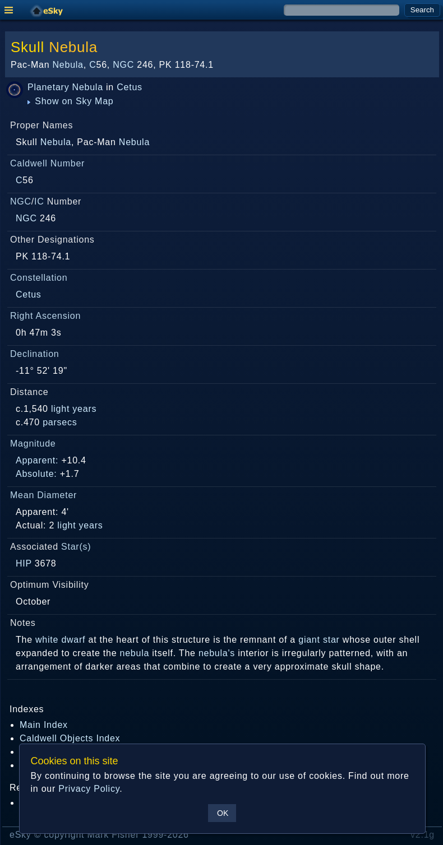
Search (422, 10)
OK (222, 813)
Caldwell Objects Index (70, 738)
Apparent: (37, 460)
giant (309, 639)
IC (39, 201)
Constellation (38, 277)
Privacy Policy (88, 788)
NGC (123, 64)
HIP (24, 563)
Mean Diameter (43, 495)
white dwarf (60, 639)
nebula (135, 653)
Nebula (73, 47)
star (331, 639)
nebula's (217, 653)
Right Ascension (45, 316)
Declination (34, 354)
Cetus (129, 87)
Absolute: (36, 474)
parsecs (60, 422)
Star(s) (76, 546)
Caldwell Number (47, 163)
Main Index (44, 725)
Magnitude (33, 443)
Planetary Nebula (65, 87)
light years (73, 409)
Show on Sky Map (70, 101)
